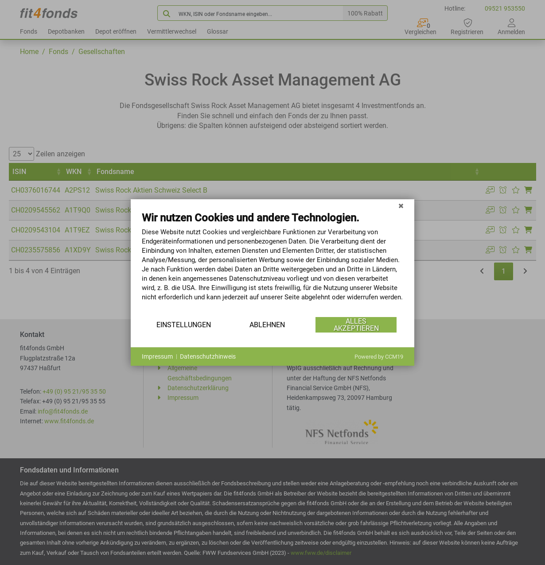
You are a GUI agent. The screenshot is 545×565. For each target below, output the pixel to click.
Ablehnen (267, 325)
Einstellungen (183, 325)
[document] (272, 263)
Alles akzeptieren (356, 325)
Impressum (157, 356)
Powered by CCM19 (378, 356)
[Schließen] (401, 206)
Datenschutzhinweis (208, 356)
